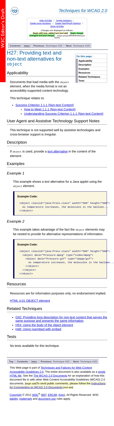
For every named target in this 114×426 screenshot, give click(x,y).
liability (14, 399)
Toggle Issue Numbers (40, 23)
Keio (61, 395)
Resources (84, 72)
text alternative (58, 152)
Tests (81, 80)
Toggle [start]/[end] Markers (68, 23)
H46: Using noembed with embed (38, 330)
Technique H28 (77, 45)
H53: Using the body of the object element (44, 325)
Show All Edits (57, 26)
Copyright (16, 395)
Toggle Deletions (64, 20)
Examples (84, 69)
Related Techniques (89, 76)
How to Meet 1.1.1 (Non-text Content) (49, 110)
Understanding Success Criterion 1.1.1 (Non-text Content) (63, 114)
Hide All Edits (45, 20)
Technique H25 (47, 45)
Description (85, 64)
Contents (15, 45)
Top (11, 362)
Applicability (85, 61)
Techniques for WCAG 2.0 (83, 10)
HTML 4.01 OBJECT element (30, 301)
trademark (25, 399)
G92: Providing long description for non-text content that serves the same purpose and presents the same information (61, 319)
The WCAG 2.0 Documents (50, 376)
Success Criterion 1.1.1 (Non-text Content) (44, 106)
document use (47, 399)
